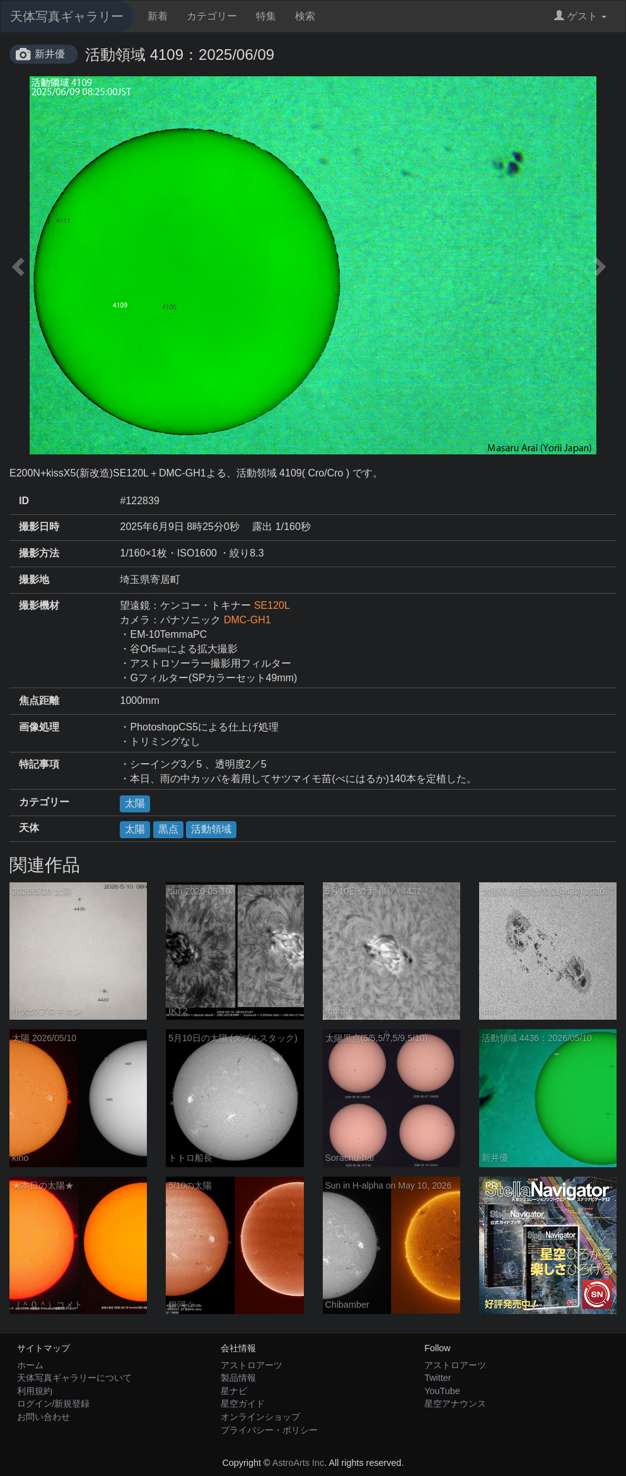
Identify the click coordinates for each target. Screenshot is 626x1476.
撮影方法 (39, 553)
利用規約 (34, 1391)
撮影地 (34, 579)
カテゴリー (212, 16)
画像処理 (39, 727)
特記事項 (39, 764)
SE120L (272, 605)
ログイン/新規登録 (53, 1403)
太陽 (135, 803)
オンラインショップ (260, 1417)
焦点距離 (39, 700)
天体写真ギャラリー (67, 16)
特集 (266, 16)
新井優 (50, 54)
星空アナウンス (455, 1403)
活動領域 (211, 829)
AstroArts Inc (298, 1463)
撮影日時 (39, 526)
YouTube (442, 1391)
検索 (305, 16)
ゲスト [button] (580, 16)
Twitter (437, 1378)
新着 (158, 16)
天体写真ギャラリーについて (74, 1378)
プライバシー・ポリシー (269, 1430)
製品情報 (238, 1378)
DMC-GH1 (247, 619)
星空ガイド (243, 1403)
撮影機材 (39, 605)
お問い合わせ (43, 1417)
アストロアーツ (251, 1365)
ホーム (30, 1365)
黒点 (168, 829)
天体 (29, 827)
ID (24, 500)
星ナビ (234, 1391)
